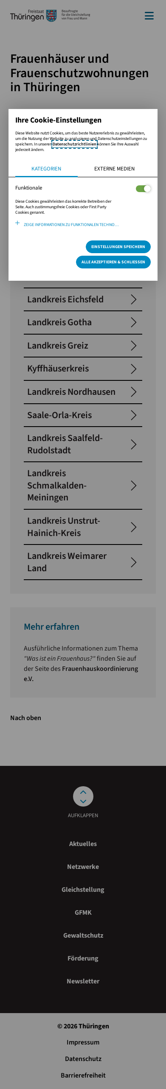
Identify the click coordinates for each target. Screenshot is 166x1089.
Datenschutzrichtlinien (74, 144)
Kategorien (46, 169)
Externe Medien (114, 169)
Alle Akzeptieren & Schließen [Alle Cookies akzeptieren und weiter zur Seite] (113, 262)
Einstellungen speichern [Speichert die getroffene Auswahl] (118, 247)
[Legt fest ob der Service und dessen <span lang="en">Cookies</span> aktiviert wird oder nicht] (143, 188)
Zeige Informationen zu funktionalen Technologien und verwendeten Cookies (87, 225)
